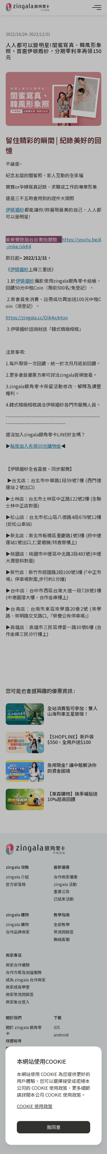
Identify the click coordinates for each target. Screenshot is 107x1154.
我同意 (53, 1127)
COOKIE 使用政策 (35, 1106)
